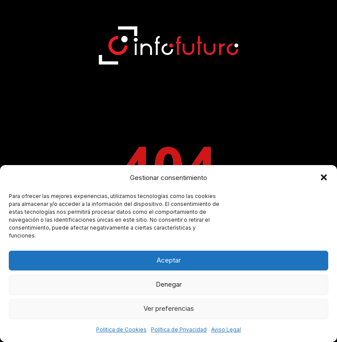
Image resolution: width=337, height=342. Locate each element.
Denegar (169, 284)
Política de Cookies (121, 329)
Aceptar (169, 260)
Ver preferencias (168, 308)
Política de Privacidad (179, 329)
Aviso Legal (226, 329)
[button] (323, 177)
